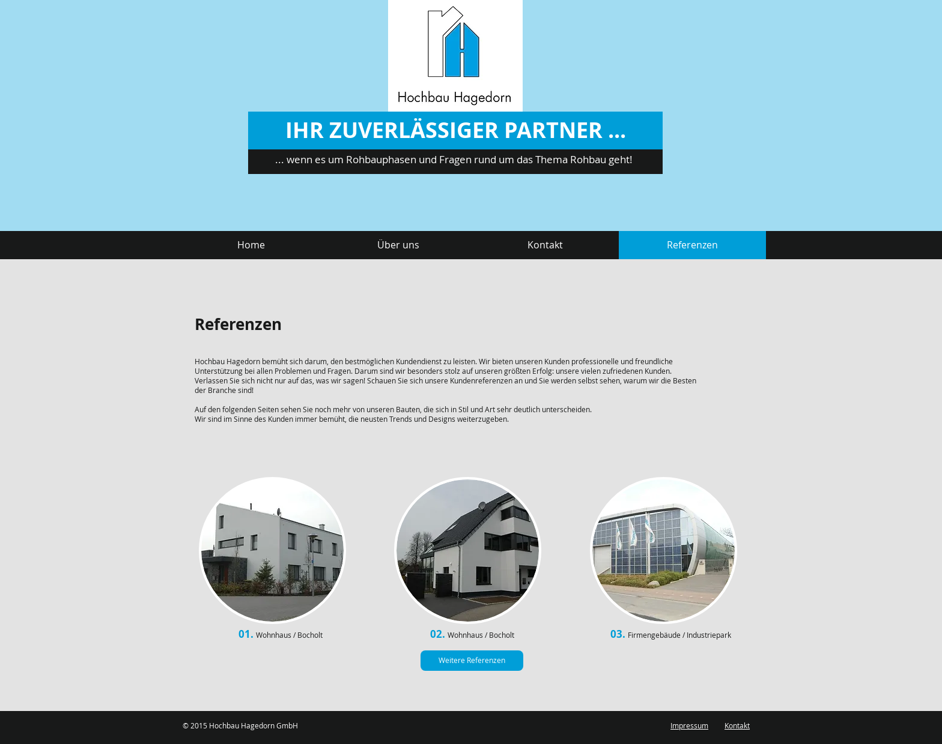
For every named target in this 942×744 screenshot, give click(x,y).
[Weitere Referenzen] (472, 660)
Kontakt (737, 725)
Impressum (689, 725)
